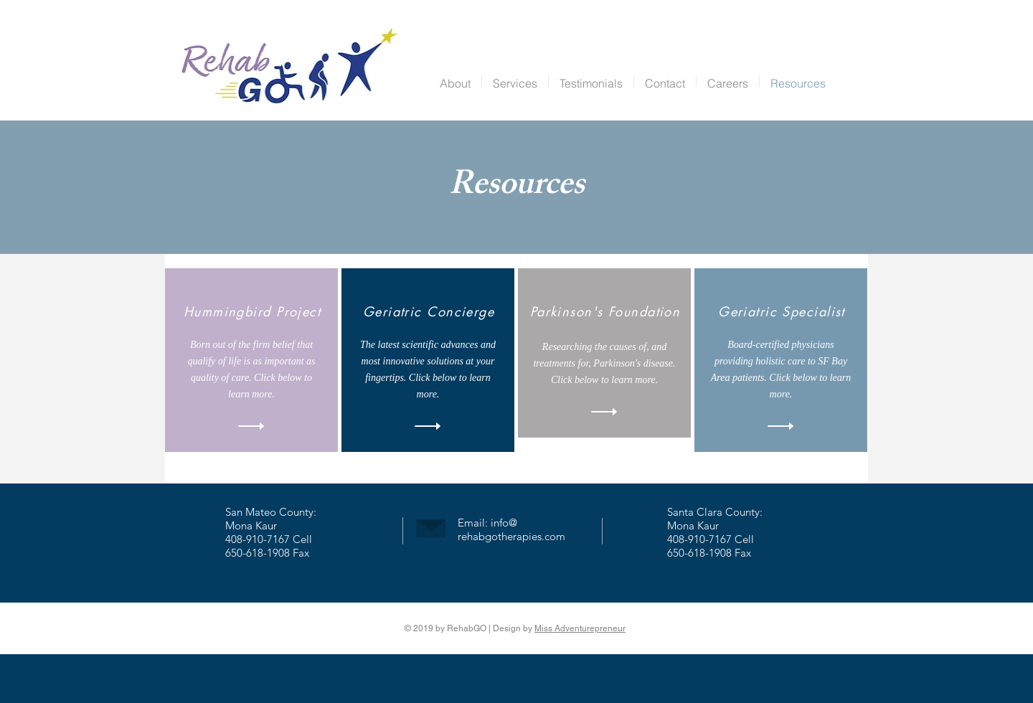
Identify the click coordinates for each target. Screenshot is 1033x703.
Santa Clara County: (715, 512)
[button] (515, 81)
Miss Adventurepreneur (580, 628)
